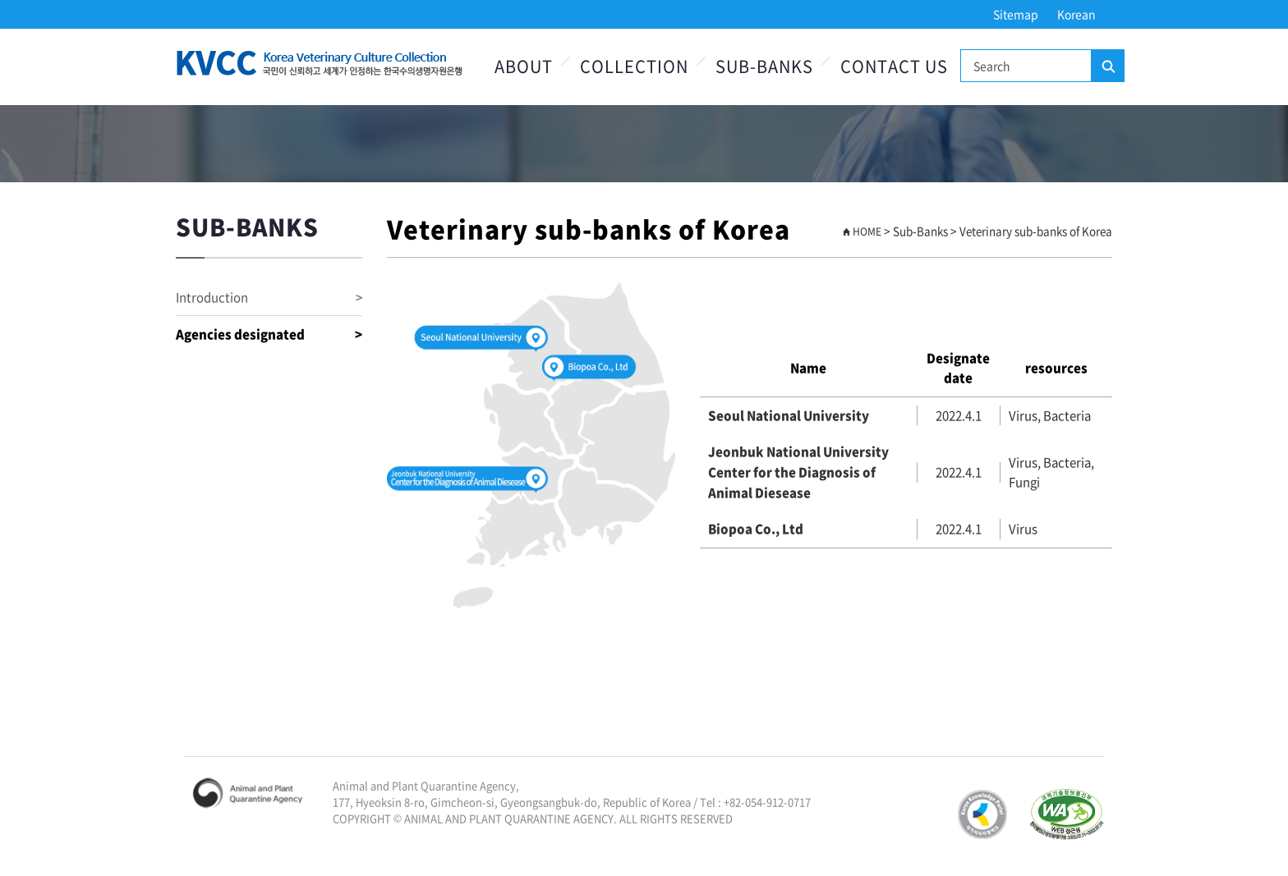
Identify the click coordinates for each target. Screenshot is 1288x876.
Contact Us (894, 66)
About (523, 66)
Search (1107, 66)
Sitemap (1015, 14)
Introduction (269, 297)
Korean (1076, 14)
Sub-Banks (764, 66)
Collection (634, 66)
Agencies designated (269, 334)
